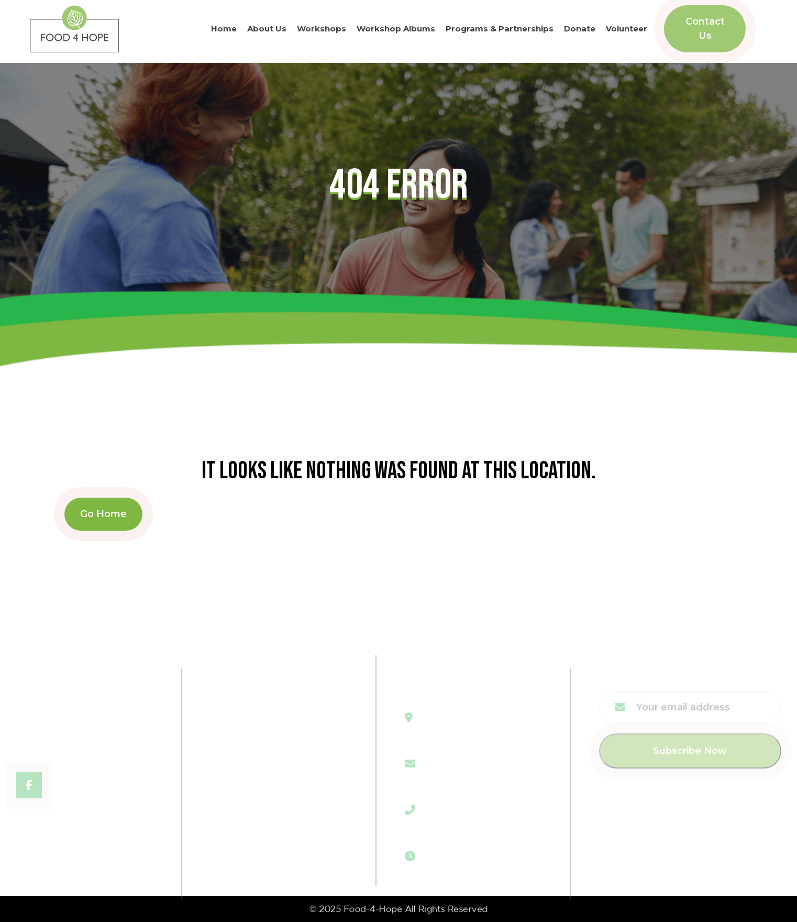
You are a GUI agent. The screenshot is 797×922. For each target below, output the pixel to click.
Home (224, 27)
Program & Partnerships (280, 763)
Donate (579, 27)
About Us (266, 27)
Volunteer (626, 27)
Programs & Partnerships (500, 27)
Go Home (103, 514)
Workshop (246, 742)
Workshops (321, 27)
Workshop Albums (396, 27)
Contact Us (705, 27)
